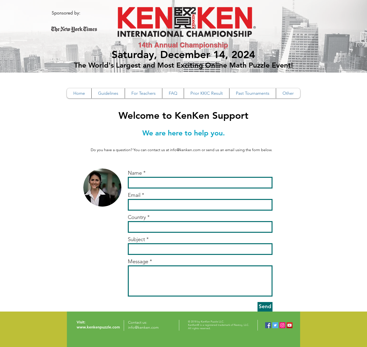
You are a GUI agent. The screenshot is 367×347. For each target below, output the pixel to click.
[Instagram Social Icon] (282, 325)
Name (135, 173)
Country (137, 217)
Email (134, 195)
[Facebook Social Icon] (268, 325)
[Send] (265, 307)
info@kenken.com (185, 150)
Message (138, 261)
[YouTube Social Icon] (290, 325)
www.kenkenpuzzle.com (98, 327)
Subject (136, 239)
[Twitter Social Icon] (275, 325)
